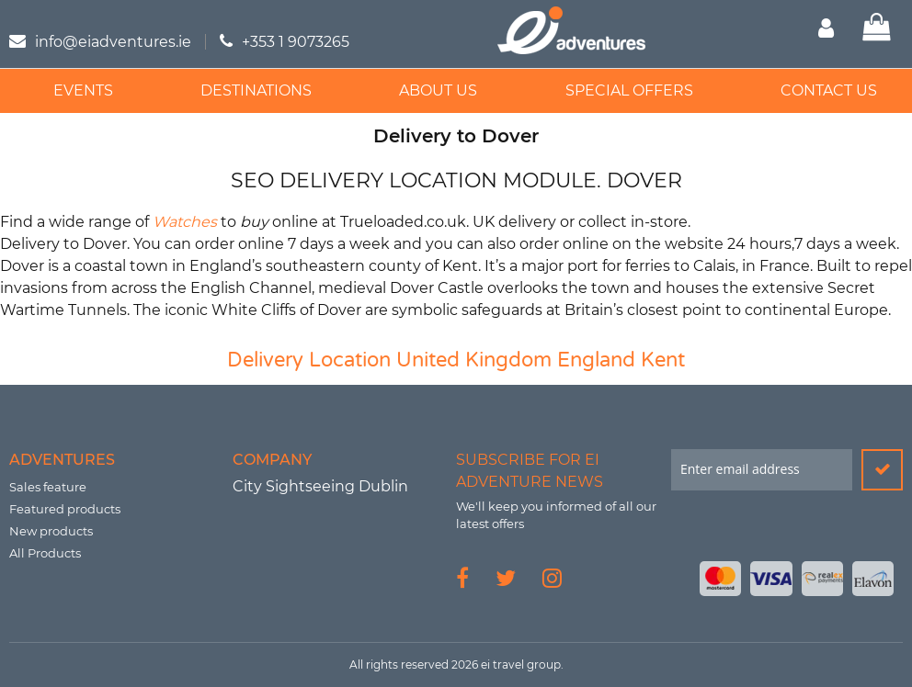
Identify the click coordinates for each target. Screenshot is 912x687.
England (596, 360)
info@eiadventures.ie (113, 42)
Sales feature (47, 486)
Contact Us (812, 90)
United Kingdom (474, 360)
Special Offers (616, 90)
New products (51, 531)
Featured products (64, 508)
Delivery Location (309, 360)
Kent (663, 360)
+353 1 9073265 (295, 42)
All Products (45, 553)
